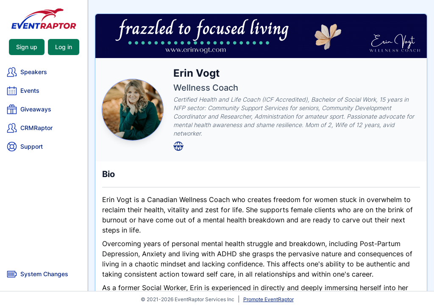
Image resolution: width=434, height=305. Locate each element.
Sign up (26, 46)
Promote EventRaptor (268, 299)
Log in (63, 46)
